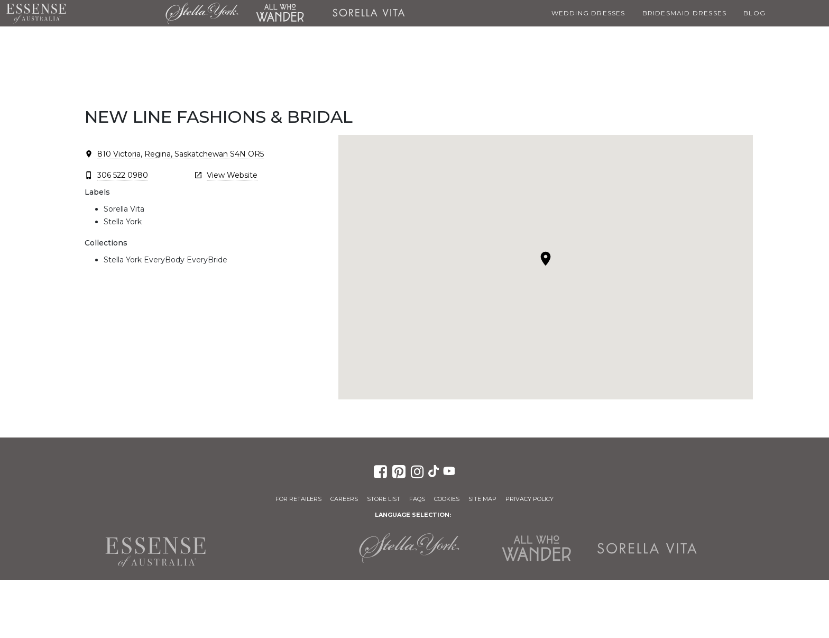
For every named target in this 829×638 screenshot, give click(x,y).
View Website (232, 175)
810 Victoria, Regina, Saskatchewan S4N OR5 (180, 154)
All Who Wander (280, 13)
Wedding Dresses (588, 13)
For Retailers (298, 499)
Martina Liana (115, 13)
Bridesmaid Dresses (684, 13)
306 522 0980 (122, 175)
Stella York (202, 13)
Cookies (446, 499)
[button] (545, 258)
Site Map (482, 499)
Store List (383, 499)
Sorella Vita (369, 13)
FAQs (417, 499)
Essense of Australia (36, 13)
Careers (344, 499)
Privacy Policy (529, 499)
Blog (754, 13)
